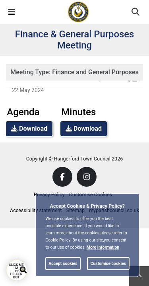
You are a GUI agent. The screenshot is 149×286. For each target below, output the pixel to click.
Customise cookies (108, 263)
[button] (136, 13)
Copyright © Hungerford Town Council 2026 (74, 159)
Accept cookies (62, 263)
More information (103, 247)
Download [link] (29, 128)
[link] (78, 11)
